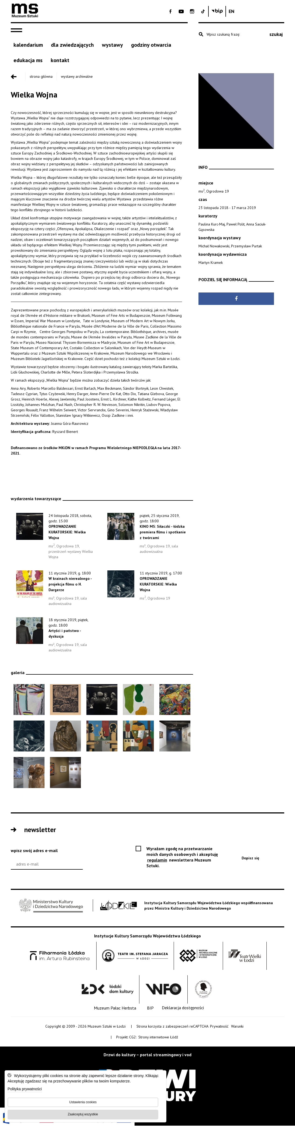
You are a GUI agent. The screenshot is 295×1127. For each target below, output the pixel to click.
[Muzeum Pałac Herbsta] (115, 1009)
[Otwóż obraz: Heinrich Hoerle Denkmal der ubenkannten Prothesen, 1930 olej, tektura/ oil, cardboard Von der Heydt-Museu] (102, 737)
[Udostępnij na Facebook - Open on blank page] (236, 300)
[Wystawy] (112, 47)
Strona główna (40, 77)
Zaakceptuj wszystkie (82, 1113)
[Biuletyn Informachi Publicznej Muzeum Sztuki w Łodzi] (264, 11)
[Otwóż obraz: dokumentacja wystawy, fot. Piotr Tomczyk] (175, 737)
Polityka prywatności (25, 1088)
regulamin (157, 861)
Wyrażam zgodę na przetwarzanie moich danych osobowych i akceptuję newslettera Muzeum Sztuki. (182, 858)
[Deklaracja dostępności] (183, 1009)
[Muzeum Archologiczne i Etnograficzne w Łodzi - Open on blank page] (198, 957)
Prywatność (219, 1027)
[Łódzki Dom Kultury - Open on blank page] (108, 990)
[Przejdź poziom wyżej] (17, 77)
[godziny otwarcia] (151, 47)
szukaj (276, 36)
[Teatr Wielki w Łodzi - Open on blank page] (244, 957)
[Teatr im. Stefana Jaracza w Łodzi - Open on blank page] (135, 957)
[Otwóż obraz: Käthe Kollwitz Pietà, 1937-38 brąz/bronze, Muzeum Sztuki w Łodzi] (65, 737)
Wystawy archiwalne (76, 77)
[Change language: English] (278, 11)
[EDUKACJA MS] (28, 62)
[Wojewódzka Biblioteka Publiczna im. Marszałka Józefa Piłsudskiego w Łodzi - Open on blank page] (203, 990)
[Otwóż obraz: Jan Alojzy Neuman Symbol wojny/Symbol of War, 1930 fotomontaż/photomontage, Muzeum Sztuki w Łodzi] (29, 737)
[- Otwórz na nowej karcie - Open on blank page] (217, 11)
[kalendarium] (28, 47)
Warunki (237, 1027)
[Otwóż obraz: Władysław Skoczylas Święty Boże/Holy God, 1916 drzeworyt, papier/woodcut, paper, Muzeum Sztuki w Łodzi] (65, 700)
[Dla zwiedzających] (72, 47)
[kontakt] (60, 62)
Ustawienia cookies (82, 1101)
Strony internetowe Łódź (158, 1038)
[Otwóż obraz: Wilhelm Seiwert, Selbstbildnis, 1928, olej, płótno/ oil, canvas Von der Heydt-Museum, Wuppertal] (138, 737)
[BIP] (150, 1009)
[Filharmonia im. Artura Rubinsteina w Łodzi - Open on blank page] (59, 957)
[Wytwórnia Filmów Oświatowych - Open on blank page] (163, 990)
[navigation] (18, 32)
